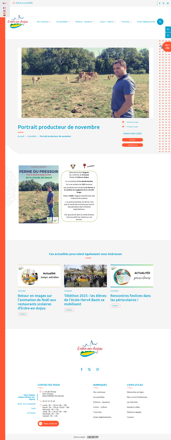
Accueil (21, 136)
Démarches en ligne (135, 392)
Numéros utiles (133, 407)
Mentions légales (134, 412)
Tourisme (97, 412)
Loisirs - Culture (100, 407)
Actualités (32, 136)
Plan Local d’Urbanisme (137, 397)
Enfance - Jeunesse (101, 402)
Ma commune (99, 392)
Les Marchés (132, 402)
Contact (130, 417)
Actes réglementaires (102, 417)
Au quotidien (98, 397)
